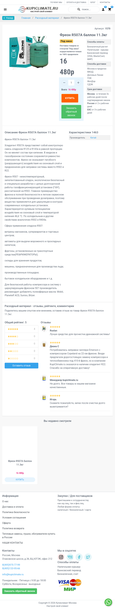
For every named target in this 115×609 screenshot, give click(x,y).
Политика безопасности (15, 512)
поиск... (83, 9)
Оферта (6, 523)
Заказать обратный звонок (71, 112)
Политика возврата (13, 528)
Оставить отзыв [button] (21, 365)
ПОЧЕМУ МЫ (56, 2)
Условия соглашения (14, 517)
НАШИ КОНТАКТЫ (12, 542)
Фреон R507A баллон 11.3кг (20, 463)
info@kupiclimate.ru (13, 574)
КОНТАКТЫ (105, 2)
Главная (26, 17)
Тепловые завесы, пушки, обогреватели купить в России (28, 535)
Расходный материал (47, 17)
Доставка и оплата (13, 506)
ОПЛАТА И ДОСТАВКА (76, 2)
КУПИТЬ (70, 98)
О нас (5, 501)
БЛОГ (93, 2)
